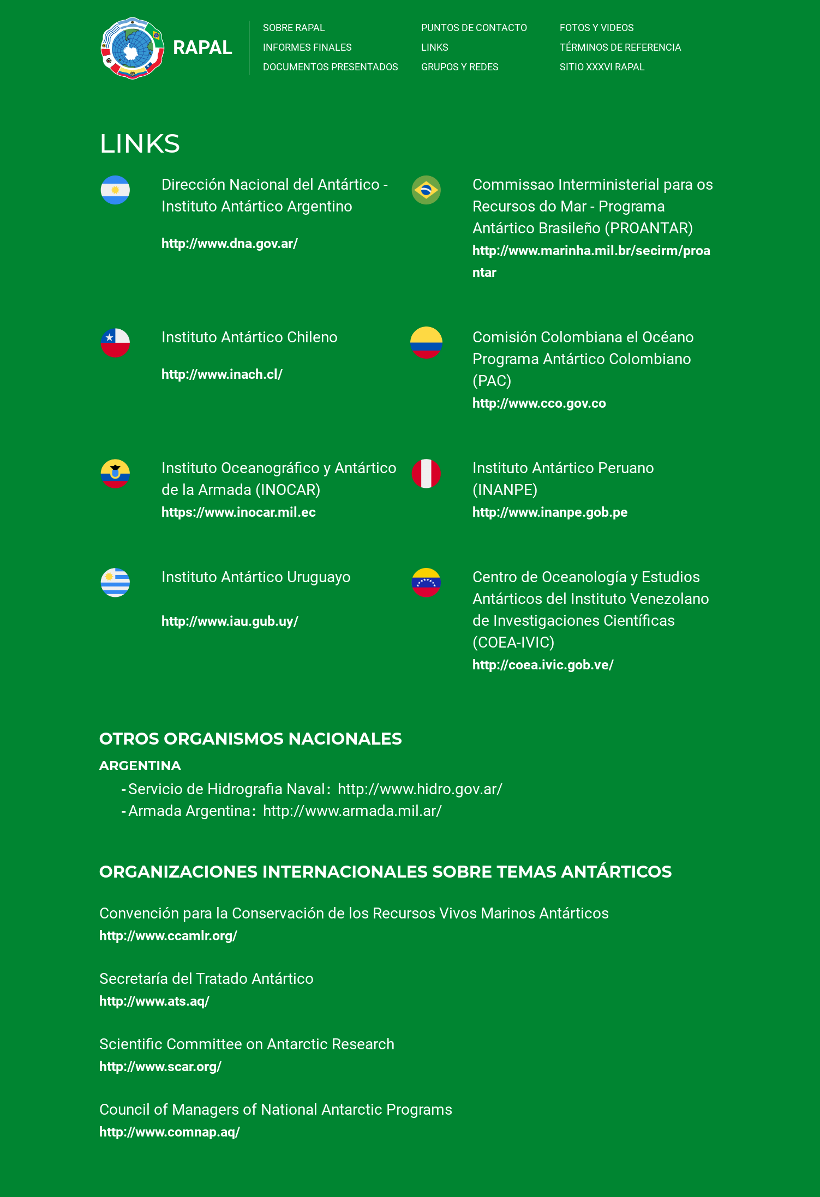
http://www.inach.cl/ (222, 374)
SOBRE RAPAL (294, 27)
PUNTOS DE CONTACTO (474, 27)
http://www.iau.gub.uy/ (229, 621)
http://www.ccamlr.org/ (168, 936)
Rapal (202, 48)
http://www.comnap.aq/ (169, 1132)
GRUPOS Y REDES (460, 66)
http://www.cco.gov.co (539, 403)
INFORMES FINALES (307, 47)
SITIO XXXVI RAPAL (602, 66)
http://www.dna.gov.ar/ (229, 243)
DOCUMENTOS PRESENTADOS (330, 66)
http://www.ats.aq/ (154, 1001)
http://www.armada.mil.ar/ (352, 811)
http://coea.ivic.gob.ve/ (543, 665)
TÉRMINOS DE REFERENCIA (620, 47)
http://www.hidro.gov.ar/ (420, 789)
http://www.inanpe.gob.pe (550, 512)
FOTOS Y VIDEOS (597, 27)
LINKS (434, 47)
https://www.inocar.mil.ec (238, 512)
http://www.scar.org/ (160, 1066)
